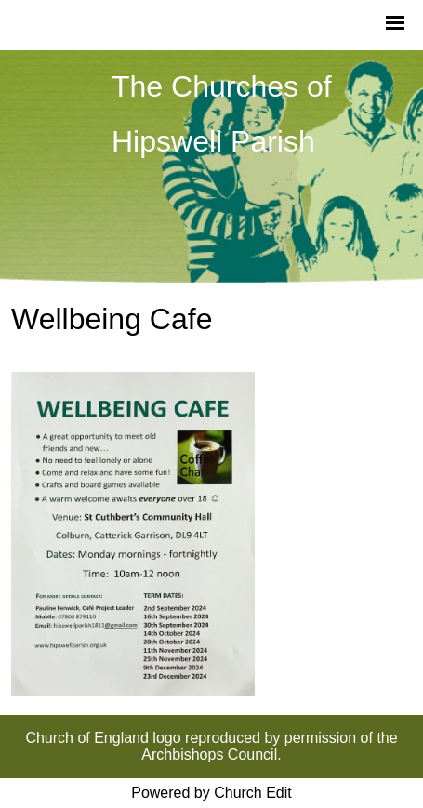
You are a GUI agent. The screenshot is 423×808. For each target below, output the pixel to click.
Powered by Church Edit (211, 793)
